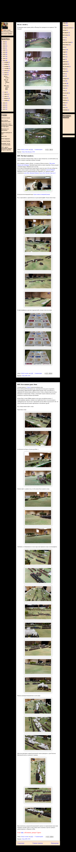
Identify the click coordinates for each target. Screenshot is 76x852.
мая (5, 92)
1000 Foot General (5, 117)
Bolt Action (65, 35)
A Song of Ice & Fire (67, 27)
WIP (64, 105)
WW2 (64, 107)
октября (6, 66)
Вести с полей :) (22, 24)
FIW (64, 47)
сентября (6, 68)
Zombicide (65, 109)
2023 (4, 43)
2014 (4, 103)
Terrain (64, 83)
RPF (26, 375)
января (6, 100)
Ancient (64, 30)
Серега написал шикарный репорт (41, 194)
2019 (4, 52)
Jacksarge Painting (5, 141)
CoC (64, 37)
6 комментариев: (39, 149)
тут (22, 832)
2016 (4, 58)
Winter (64, 102)
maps (64, 59)
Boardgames (65, 32)
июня (5, 74)
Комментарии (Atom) (42, 847)
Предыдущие (55, 843)
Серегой (29, 387)
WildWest (65, 100)
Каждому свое (11, 6)
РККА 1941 (4, 136)
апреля (6, 94)
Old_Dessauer (28, 152)
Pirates (64, 68)
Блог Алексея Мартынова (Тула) (5, 121)
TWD (64, 88)
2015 (4, 60)
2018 (4, 54)
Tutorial (64, 85)
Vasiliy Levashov (7, 30)
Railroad (65, 71)
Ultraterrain (65, 93)
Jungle (64, 52)
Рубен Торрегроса (5, 138)
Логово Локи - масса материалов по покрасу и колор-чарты (7, 125)
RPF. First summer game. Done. (27, 384)
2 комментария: (38, 373)
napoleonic (65, 64)
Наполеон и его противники (5, 129)
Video (64, 95)
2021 (4, 48)
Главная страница (38, 843)
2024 (4, 41)
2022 (4, 46)
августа (6, 70)
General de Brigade (50, 169)
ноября (6, 64)
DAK (64, 39)
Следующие (20, 843)
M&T (64, 56)
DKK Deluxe (65, 44)
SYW (33, 152)
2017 (4, 56)
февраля (6, 98)
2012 (4, 107)
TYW (64, 90)
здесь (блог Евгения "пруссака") (48, 173)
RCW (64, 73)
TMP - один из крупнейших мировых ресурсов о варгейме (6, 148)
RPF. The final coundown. (25, 156)
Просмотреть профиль (6, 33)
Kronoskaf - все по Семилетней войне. (6, 144)
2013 (4, 105)
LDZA (64, 54)
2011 (4, 109)
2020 (4, 50)
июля (5, 72)
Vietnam (65, 97)
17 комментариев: (39, 836)
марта (6, 96)
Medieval (65, 61)
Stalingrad (65, 78)
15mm (23, 152)
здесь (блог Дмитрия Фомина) (31, 173)
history (64, 49)
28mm (64, 25)
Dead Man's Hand (67, 42)
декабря (6, 62)
